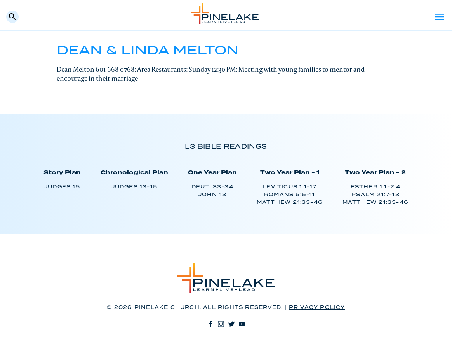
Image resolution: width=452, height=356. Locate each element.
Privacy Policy (317, 307)
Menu (439, 17)
